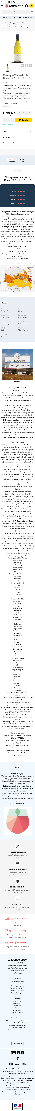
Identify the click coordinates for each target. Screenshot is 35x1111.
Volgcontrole (17, 984)
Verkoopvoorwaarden (17, 990)
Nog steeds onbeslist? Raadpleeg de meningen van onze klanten (17, 947)
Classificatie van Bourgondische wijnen (17, 1021)
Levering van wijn (17, 1001)
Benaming (12, 161)
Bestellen (23, 120)
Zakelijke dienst (17, 1003)
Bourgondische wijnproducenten (17, 1030)
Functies (21, 159)
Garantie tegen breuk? (17, 137)
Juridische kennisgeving (17, 988)
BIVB (19, 755)
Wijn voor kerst (17, 1010)
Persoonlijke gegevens (17, 993)
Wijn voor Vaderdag (17, 1012)
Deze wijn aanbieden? (17, 143)
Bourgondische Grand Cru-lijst (18, 1023)
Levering (17, 131)
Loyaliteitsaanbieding (18, 981)
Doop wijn (18, 1008)
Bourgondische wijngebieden (17, 1025)
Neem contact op (17, 1043)
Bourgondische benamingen (18, 1027)
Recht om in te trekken (17, 986)
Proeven (10, 159)
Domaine (23, 161)
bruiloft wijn (17, 1005)
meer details (6, 106)
